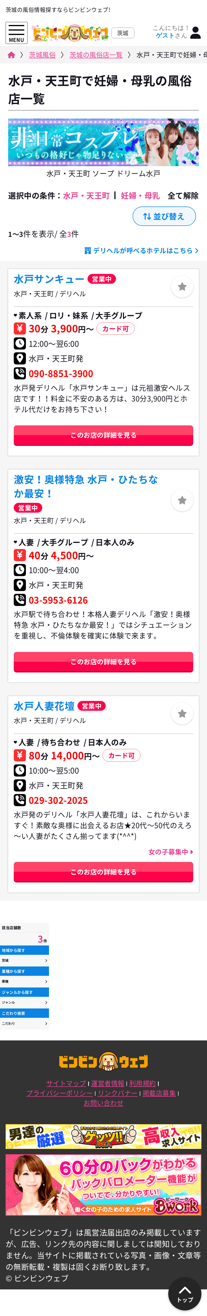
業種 (5, 981)
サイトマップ (66, 1083)
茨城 (5, 960)
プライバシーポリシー (59, 1093)
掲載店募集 (159, 1093)
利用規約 (142, 1083)
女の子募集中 (169, 852)
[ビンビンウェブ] (11, 56)
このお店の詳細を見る (103, 435)
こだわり (8, 1023)
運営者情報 (107, 1083)
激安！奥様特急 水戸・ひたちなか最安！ (86, 486)
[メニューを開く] (16, 30)
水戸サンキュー (49, 279)
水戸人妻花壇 (44, 706)
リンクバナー (118, 1093)
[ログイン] (195, 33)
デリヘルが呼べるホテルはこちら (143, 250)
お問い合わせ (103, 1103)
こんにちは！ (171, 31)
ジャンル (8, 1002)
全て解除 (183, 195)
